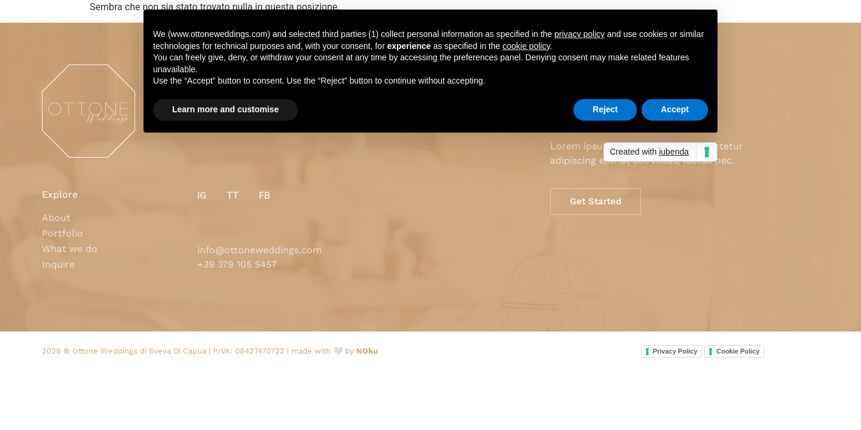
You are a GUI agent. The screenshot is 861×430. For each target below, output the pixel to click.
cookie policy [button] (525, 46)
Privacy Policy (675, 351)
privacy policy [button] (579, 34)
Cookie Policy (737, 351)
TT (233, 195)
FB (264, 195)
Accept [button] (675, 109)
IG (202, 195)
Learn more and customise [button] (225, 109)
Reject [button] (605, 109)
